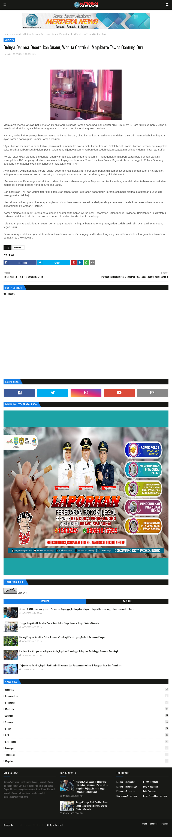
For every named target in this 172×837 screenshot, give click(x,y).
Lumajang (86, 689)
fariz (9, 54)
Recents (45, 601)
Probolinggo (86, 741)
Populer (127, 601)
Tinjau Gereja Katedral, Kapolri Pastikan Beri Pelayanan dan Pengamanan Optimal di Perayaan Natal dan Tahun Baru (70, 665)
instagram (164, 823)
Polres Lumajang (150, 781)
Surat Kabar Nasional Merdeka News (29, 825)
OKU (86, 735)
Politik (86, 728)
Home (7, 34)
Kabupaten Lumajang (125, 781)
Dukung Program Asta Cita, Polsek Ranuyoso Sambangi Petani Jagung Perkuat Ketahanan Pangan (62, 637)
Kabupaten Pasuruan (125, 791)
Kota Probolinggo (150, 786)
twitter (144, 823)
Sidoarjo (86, 722)
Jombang (86, 715)
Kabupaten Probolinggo (126, 786)
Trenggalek (86, 754)
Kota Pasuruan (149, 791)
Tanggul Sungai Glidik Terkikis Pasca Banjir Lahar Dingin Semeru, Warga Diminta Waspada (59, 623)
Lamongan (86, 748)
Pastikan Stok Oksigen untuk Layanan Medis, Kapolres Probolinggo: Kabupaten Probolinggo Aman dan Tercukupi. (68, 651)
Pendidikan (86, 702)
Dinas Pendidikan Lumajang (155, 796)
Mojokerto (17, 34)
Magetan (86, 761)
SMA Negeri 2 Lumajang (126, 796)
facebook (153, 823)
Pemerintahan (86, 696)
